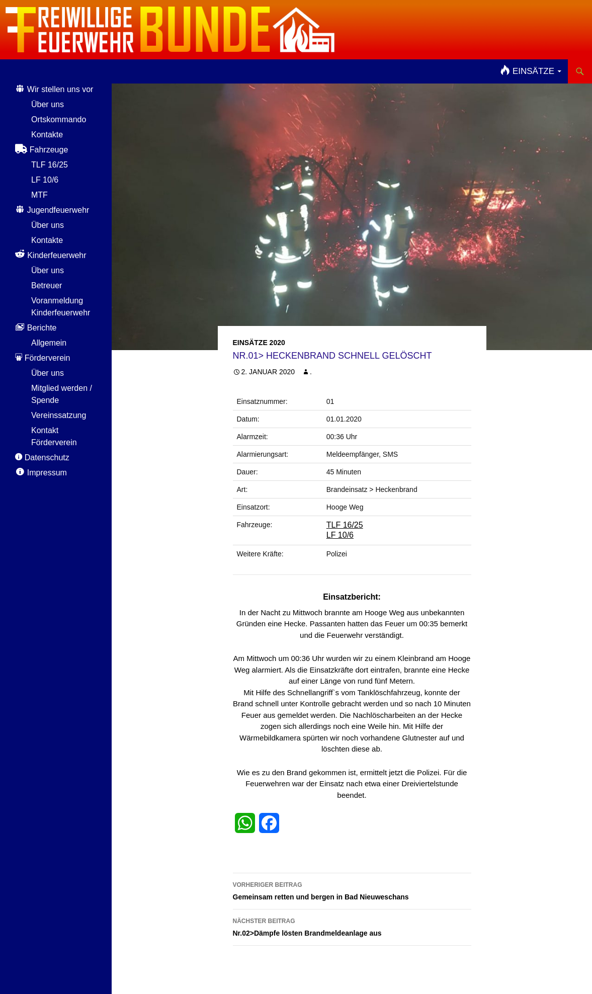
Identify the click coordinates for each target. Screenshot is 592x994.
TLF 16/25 (344, 525)
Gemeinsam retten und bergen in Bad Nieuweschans (352, 890)
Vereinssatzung (58, 415)
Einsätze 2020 (259, 343)
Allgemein (48, 343)
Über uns (47, 104)
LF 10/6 (340, 535)
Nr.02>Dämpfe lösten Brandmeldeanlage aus (352, 926)
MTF (39, 195)
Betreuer (46, 285)
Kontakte (47, 134)
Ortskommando (58, 119)
